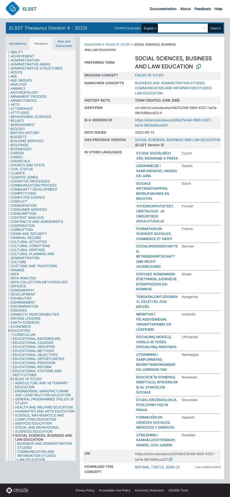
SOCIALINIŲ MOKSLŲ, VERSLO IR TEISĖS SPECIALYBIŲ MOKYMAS (156, 342)
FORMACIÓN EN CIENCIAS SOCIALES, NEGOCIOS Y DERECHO (155, 422)
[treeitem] (18, 52)
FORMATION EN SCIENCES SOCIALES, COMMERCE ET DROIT (154, 234)
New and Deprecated (64, 43)
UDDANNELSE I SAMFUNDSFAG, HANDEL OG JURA (156, 171)
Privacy (85, 490)
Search (215, 28)
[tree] (40, 255)
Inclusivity (149, 490)
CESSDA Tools (178, 490)
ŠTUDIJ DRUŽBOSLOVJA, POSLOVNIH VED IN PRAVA (156, 405)
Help (218, 9)
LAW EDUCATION (149, 93)
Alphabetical (17, 43)
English (149, 28)
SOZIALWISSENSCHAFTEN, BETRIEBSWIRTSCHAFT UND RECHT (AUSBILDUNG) (157, 256)
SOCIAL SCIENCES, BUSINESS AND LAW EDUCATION (177, 140)
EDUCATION (92, 44)
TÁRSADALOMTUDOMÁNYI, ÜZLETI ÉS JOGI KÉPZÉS (156, 302)
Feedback (203, 9)
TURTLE (157, 467)
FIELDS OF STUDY (117, 44)
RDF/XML (142, 467)
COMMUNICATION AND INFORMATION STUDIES (173, 88)
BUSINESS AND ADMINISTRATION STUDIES (170, 83)
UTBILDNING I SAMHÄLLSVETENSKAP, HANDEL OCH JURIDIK (156, 440)
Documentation (163, 9)
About (185, 9)
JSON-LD (172, 467)
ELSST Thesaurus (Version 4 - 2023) (48, 28)
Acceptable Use (114, 490)
